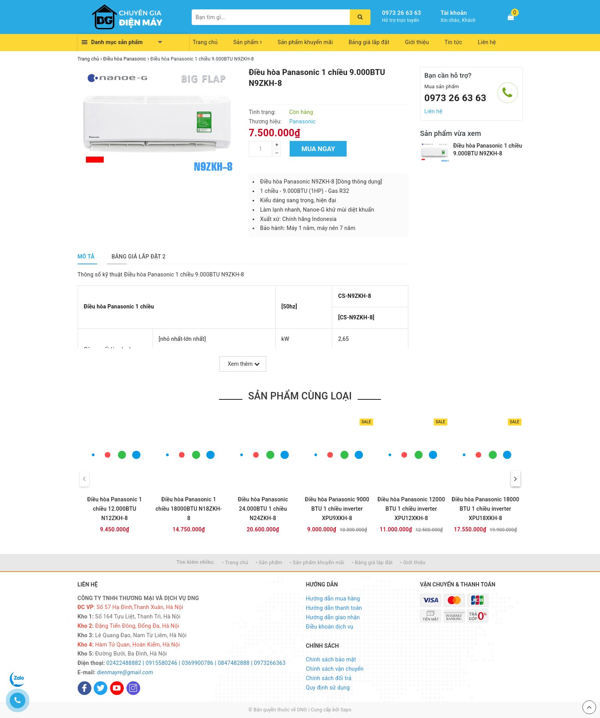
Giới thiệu (417, 42)
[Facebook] (84, 688)
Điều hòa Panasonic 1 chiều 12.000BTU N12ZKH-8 (114, 508)
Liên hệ (487, 42)
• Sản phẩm (269, 562)
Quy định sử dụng (328, 687)
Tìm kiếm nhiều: (195, 562)
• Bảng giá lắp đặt (372, 562)
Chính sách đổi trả (329, 678)
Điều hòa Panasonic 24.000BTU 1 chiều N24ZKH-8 (263, 508)
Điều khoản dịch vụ (330, 627)
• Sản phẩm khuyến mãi (317, 562)
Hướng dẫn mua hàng (333, 598)
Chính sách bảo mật (331, 659)
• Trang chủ (235, 562)
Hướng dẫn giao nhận (333, 617)
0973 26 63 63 (401, 12)
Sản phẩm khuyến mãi (305, 42)
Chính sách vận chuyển (335, 669)
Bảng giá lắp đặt (369, 42)
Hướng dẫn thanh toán (334, 608)
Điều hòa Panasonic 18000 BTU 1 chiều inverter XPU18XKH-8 (485, 508)
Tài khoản (454, 12)
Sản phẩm (247, 42)
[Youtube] (117, 688)
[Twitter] (100, 688)
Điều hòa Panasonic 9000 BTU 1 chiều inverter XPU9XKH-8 (337, 508)
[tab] (86, 256)
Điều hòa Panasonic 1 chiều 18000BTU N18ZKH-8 (188, 508)
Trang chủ (205, 42)
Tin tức (453, 42)
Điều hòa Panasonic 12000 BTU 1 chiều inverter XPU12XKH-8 (411, 508)
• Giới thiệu (413, 562)
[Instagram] (133, 688)
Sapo (345, 710)
